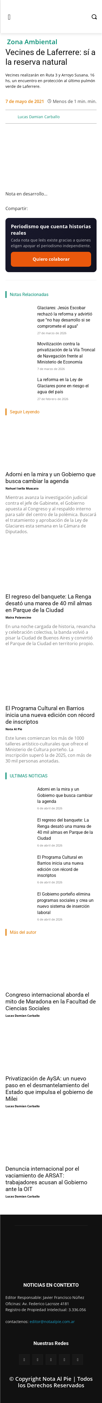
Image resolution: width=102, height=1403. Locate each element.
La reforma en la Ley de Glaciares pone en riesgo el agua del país (63, 385)
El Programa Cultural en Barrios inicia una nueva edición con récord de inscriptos (50, 715)
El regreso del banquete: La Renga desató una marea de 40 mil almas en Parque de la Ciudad (48, 603)
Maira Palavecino (18, 617)
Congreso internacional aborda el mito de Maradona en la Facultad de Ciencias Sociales (50, 1002)
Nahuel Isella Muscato (22, 488)
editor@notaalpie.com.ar (52, 1321)
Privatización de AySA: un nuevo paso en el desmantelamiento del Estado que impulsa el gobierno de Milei (49, 1088)
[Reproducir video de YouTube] (51, 157)
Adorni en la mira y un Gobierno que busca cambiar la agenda (64, 795)
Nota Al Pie (13, 729)
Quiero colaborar (51, 259)
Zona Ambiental (32, 42)
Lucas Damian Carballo (39, 116)
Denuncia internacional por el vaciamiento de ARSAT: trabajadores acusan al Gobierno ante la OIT (46, 1179)
